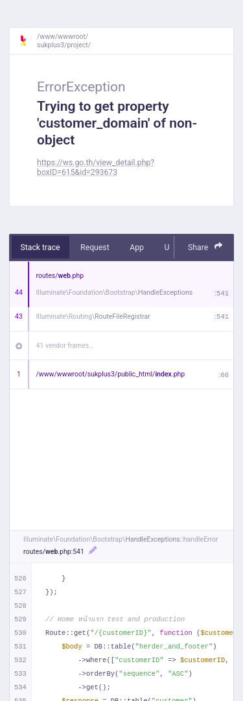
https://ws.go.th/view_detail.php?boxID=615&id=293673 (95, 167)
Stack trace (40, 247)
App (137, 247)
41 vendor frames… (65, 345)
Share (205, 246)
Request (95, 247)
